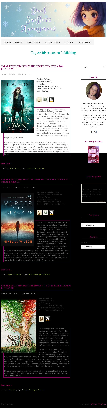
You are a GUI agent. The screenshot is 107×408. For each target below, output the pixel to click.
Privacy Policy (84, 42)
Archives (84, 243)
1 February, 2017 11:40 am (9, 293)
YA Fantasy (11, 390)
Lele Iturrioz (39, 390)
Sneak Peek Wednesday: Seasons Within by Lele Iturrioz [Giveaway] (36, 286)
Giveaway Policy (52, 42)
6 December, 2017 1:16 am (10, 187)
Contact (69, 42)
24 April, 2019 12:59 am (8, 74)
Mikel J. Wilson (45, 274)
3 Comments (25, 187)
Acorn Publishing (32, 168)
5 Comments (25, 293)
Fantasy (16, 168)
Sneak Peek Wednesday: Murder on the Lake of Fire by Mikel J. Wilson (35, 180)
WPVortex (94, 404)
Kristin (31, 74)
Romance (17, 274)
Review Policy (33, 42)
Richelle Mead (87, 196)
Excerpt (10, 168)
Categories (85, 221)
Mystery (11, 274)
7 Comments (22, 74)
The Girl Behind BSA (12, 42)
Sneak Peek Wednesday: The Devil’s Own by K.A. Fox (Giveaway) (32, 67)
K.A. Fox (41, 168)
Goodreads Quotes (100, 201)
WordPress (102, 404)
